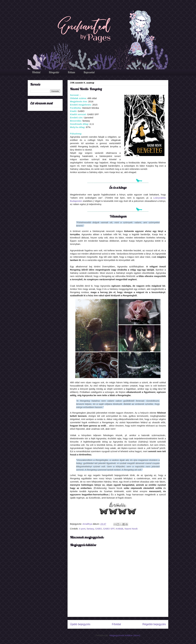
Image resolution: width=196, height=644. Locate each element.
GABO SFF (109, 528)
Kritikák (119, 528)
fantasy (90, 528)
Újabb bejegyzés (80, 624)
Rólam (71, 72)
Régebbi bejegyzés (154, 624)
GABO (98, 528)
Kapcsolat (89, 72)
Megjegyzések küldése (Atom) (124, 635)
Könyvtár (54, 72)
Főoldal (36, 72)
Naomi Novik (131, 528)
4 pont (82, 528)
